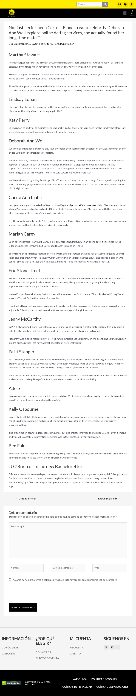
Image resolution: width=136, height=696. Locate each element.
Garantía (8, 653)
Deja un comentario (19, 43)
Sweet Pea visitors (42, 43)
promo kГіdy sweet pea (83, 205)
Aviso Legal (80, 679)
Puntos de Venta (47, 658)
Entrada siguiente (109, 498)
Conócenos (10, 647)
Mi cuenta (77, 647)
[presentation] (36, 595)
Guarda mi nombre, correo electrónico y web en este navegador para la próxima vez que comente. (65, 579)
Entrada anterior (26, 498)
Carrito (75, 653)
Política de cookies (104, 679)
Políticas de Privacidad (76, 686)
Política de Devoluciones (112, 686)
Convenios (43, 652)
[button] (125, 13)
